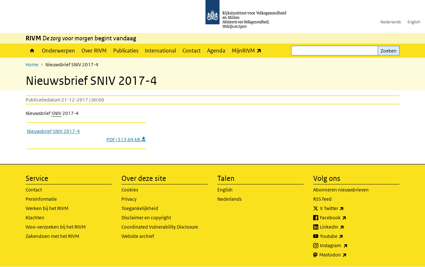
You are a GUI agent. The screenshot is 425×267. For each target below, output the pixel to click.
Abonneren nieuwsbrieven (341, 190)
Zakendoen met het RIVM (52, 236)
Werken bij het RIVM (47, 208)
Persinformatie (41, 199)
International (160, 50)
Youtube (345, 236)
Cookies (129, 190)
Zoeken (389, 51)
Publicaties (125, 50)
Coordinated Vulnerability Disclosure (159, 227)
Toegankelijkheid (139, 208)
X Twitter (346, 208)
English (413, 22)
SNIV (56, 113)
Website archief (137, 236)
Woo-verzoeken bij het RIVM (56, 227)
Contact (191, 50)
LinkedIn (346, 227)
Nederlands (390, 22)
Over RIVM (94, 50)
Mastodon (347, 255)
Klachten (35, 217)
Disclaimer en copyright (146, 217)
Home (32, 51)
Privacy (128, 199)
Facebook (347, 218)
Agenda (216, 50)
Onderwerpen (58, 50)
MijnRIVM (248, 50)
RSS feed (322, 199)
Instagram (348, 245)
